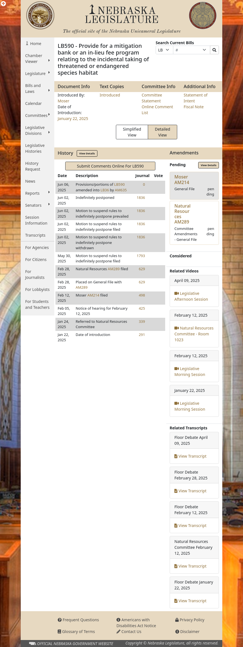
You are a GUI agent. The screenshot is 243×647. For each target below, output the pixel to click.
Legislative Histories (35, 148)
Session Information (36, 220)
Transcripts (35, 235)
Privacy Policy (189, 619)
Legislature (37, 73)
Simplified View (132, 132)
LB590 (119, 184)
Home (35, 43)
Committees (37, 115)
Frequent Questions (78, 619)
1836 (141, 197)
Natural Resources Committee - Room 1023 (194, 333)
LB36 (105, 189)
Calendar (33, 103)
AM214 (93, 295)
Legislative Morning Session (189, 371)
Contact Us (128, 631)
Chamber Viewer (37, 58)
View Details (87, 153)
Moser (63, 100)
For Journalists (35, 274)
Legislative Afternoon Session (191, 296)
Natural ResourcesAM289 (182, 214)
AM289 (114, 268)
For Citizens (35, 259)
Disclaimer (187, 631)
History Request (32, 166)
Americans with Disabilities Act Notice (136, 622)
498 (142, 295)
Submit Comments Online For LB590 (110, 166)
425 (142, 308)
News (30, 181)
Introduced (110, 95)
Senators (37, 205)
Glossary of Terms (76, 631)
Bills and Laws (37, 88)
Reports (37, 193)
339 (142, 321)
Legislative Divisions (37, 130)
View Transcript (190, 456)
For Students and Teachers (37, 304)
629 (142, 268)
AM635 (121, 189)
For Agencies (37, 247)
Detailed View (162, 132)
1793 (141, 255)
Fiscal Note (194, 106)
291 (142, 334)
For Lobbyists (37, 289)
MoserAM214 (181, 179)
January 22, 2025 (73, 118)
